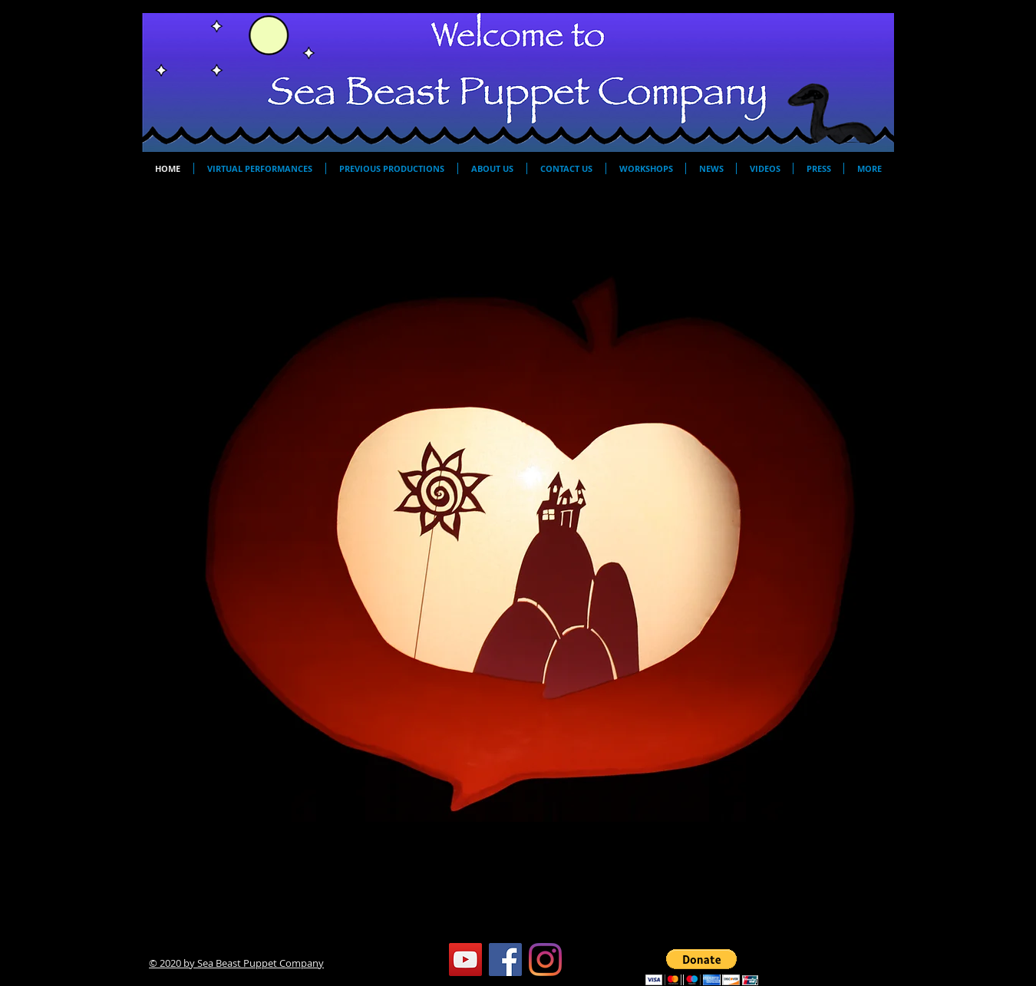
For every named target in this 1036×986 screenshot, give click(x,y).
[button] (517, 535)
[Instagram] (545, 959)
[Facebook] (505, 959)
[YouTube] (465, 959)
